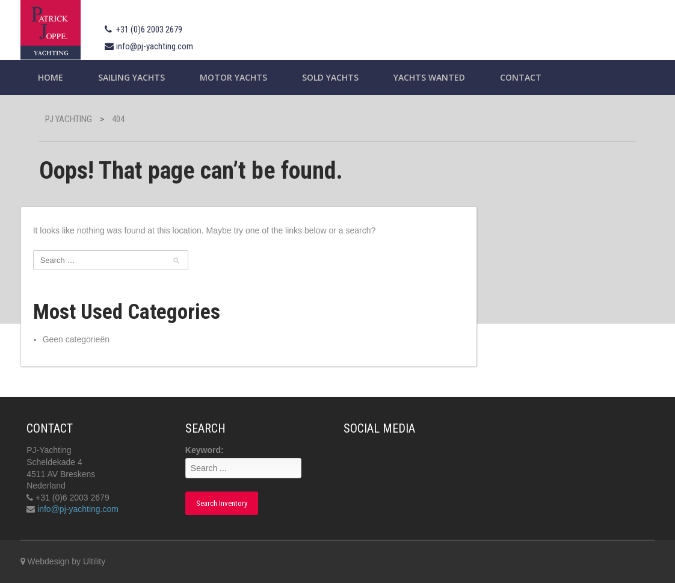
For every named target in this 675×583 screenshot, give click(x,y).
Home (50, 77)
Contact (520, 77)
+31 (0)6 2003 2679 (149, 29)
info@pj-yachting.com (154, 46)
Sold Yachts (330, 77)
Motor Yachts (233, 77)
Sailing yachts (131, 77)
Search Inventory (221, 503)
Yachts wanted (429, 77)
